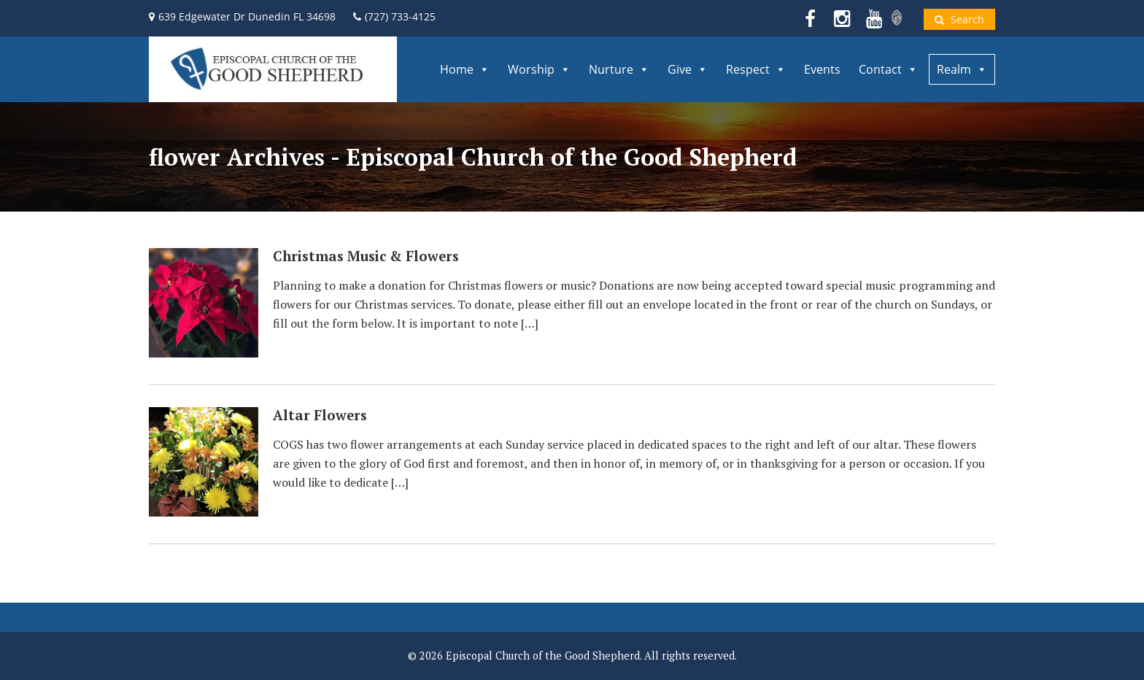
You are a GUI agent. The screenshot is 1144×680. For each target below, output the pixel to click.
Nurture (619, 69)
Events (822, 69)
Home (465, 69)
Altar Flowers (320, 415)
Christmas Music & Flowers (366, 256)
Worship (539, 69)
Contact (888, 69)
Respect (756, 69)
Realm (962, 69)
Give (688, 69)
